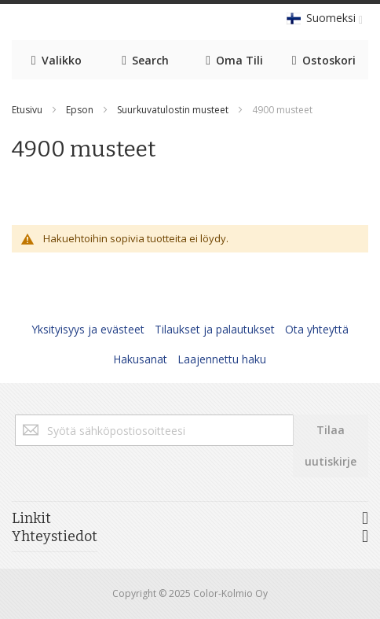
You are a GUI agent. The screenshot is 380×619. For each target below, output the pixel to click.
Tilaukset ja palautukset (215, 329)
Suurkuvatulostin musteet (172, 109)
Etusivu (27, 109)
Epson (79, 109)
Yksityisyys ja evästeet (87, 329)
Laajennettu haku (221, 359)
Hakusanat (140, 359)
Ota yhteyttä (317, 329)
